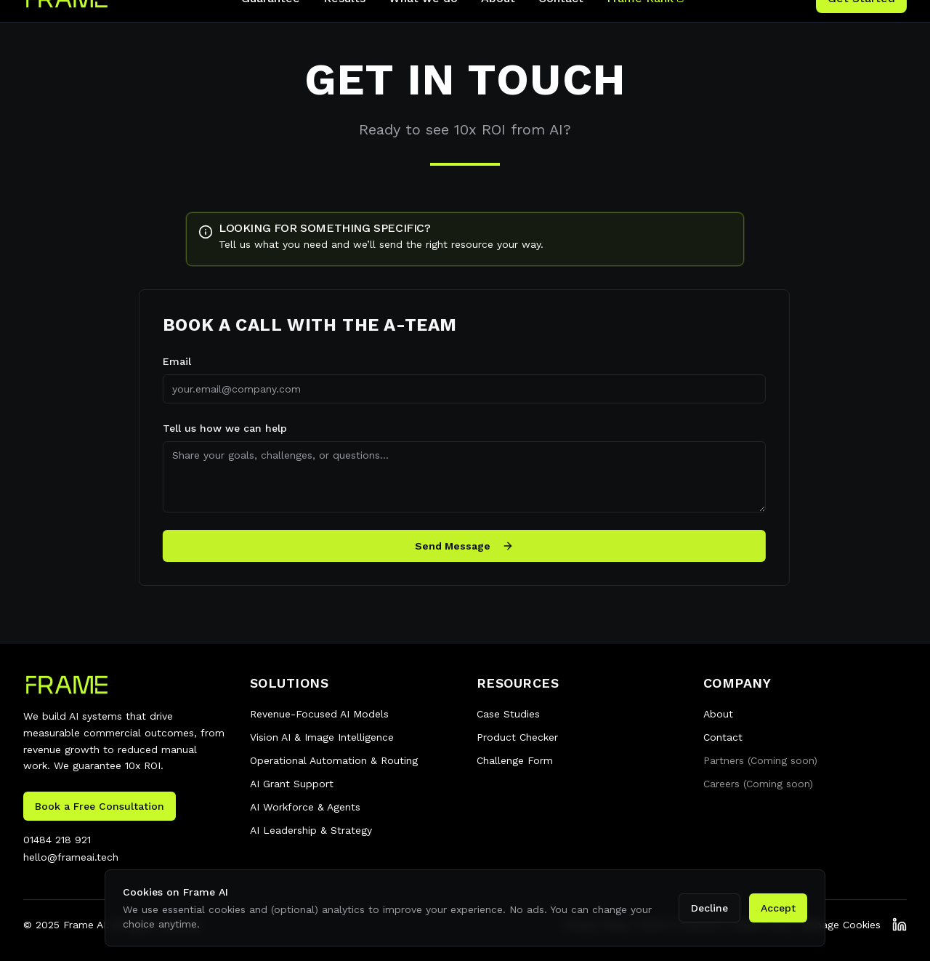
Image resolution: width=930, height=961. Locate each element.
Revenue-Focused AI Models (319, 714)
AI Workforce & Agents (305, 807)
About (718, 714)
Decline (709, 908)
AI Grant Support (291, 783)
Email (170, 361)
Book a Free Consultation (99, 806)
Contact (723, 737)
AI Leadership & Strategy (311, 830)
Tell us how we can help (218, 428)
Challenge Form (515, 760)
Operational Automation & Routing (334, 760)
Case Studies (508, 714)
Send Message (457, 546)
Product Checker (517, 737)
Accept (778, 908)
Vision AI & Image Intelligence (322, 737)
